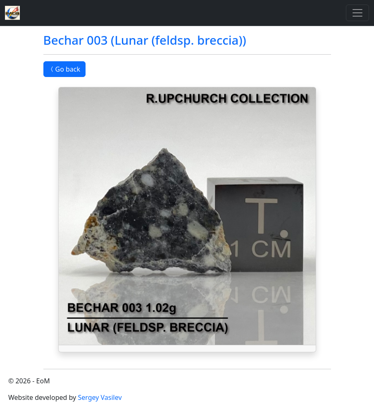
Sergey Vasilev (99, 397)
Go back (65, 69)
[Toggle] (357, 13)
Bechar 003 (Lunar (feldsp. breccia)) (144, 40)
